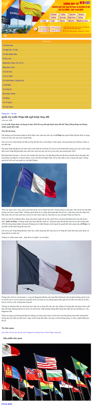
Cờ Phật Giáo (8, 45)
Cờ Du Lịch (7, 58)
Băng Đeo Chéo (9, 67)
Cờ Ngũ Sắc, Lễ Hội (10, 50)
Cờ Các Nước (8, 107)
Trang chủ (5, 114)
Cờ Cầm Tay (7, 72)
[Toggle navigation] (5, 35)
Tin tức (14, 114)
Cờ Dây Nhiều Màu (10, 54)
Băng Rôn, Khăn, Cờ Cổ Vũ (13, 63)
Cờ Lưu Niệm (8, 76)
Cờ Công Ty (7, 89)
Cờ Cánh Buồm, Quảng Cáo (13, 80)
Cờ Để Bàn (7, 85)
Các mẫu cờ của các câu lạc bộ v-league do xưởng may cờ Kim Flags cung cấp (31, 332)
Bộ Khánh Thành (9, 94)
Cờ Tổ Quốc (7, 102)
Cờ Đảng (6, 98)
